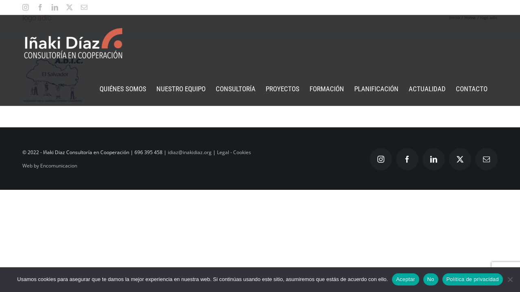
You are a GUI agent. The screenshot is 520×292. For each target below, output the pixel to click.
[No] (510, 279)
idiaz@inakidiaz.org (190, 152)
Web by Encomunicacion (49, 165)
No (430, 279)
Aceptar (405, 279)
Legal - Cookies (234, 152)
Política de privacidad (472, 279)
